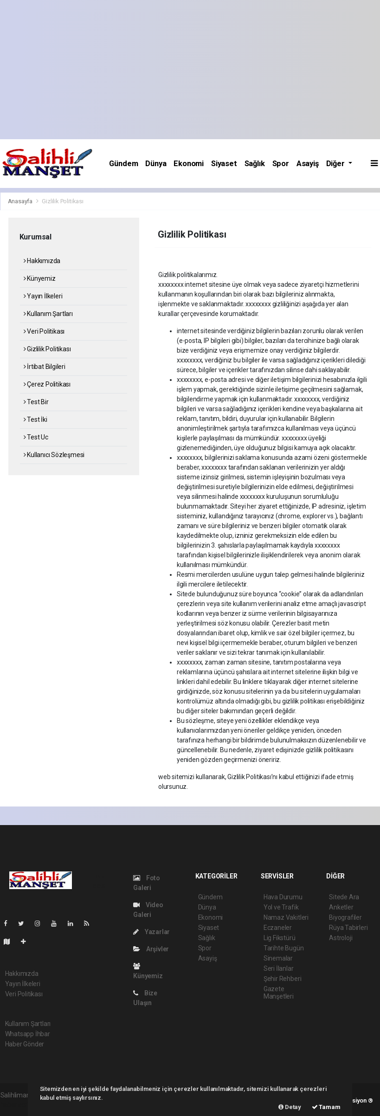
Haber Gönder (25, 1044)
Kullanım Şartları (48, 313)
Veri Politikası (44, 331)
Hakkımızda (42, 260)
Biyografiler (345, 917)
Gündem (123, 163)
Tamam (326, 1106)
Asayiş (307, 163)
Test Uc (36, 437)
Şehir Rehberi (283, 978)
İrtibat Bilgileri (44, 366)
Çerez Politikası (47, 384)
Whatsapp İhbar (27, 1034)
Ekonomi (189, 163)
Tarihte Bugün (284, 948)
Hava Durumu (283, 897)
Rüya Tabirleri (348, 927)
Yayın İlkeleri (43, 296)
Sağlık (255, 163)
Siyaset (224, 163)
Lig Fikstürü (280, 938)
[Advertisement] (190, 70)
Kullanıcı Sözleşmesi (54, 454)
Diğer (336, 163)
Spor (280, 163)
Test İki (35, 419)
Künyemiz (40, 278)
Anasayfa (21, 201)
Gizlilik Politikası (62, 201)
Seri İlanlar (279, 968)
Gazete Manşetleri (279, 992)
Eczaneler (278, 927)
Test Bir (36, 402)
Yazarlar (151, 931)
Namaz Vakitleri (286, 917)
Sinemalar (278, 958)
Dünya (155, 163)
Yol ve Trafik (281, 907)
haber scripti (18, 1105)
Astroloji (340, 938)
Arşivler (151, 949)
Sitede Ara (344, 897)
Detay (289, 1106)
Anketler (341, 907)
